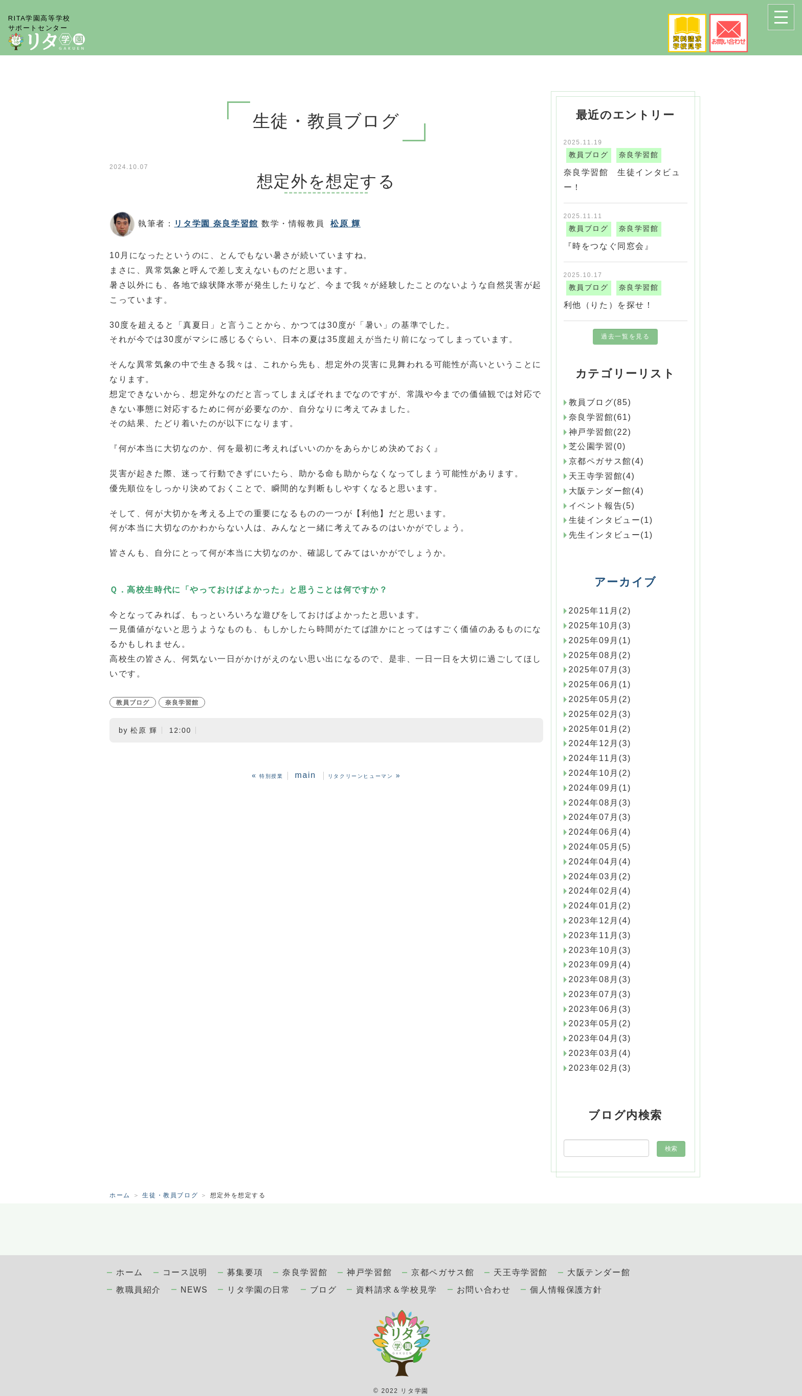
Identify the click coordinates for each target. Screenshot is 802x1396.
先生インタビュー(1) (611, 535)
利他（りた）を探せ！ (609, 305)
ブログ (323, 1289)
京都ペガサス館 (442, 1272)
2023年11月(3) (600, 935)
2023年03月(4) (600, 1053)
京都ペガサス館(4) (606, 461)
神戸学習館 (369, 1272)
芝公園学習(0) (597, 446)
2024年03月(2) (600, 876)
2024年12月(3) (600, 743)
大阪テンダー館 (598, 1272)
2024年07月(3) (600, 817)
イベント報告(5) (602, 505)
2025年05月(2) (600, 699)
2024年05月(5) (600, 846)
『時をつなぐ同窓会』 (609, 246)
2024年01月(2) (600, 905)
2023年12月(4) (600, 920)
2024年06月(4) (600, 832)
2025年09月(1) (600, 640)
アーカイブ (625, 582)
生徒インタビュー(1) (611, 520)
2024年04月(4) (600, 861)
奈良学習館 (181, 702)
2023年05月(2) (600, 1023)
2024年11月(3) (600, 758)
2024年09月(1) (600, 788)
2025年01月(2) (600, 729)
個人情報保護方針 (566, 1289)
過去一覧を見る (625, 336)
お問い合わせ (484, 1289)
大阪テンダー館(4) (606, 491)
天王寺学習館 (521, 1272)
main (305, 775)
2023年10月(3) (600, 950)
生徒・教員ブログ (170, 1195)
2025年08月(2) (600, 655)
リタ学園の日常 (258, 1289)
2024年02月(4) (600, 890)
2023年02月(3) (600, 1068)
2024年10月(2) (600, 773)
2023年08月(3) (600, 979)
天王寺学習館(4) (602, 476)
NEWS (194, 1289)
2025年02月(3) (600, 714)
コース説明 (185, 1272)
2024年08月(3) (600, 802)
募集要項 (245, 1272)
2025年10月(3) (600, 625)
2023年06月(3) (600, 1009)
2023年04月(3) (600, 1038)
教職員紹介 (138, 1289)
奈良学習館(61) (600, 417)
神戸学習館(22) (600, 432)
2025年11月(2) (600, 610)
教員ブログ (132, 702)
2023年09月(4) (600, 964)
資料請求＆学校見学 (396, 1289)
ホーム (119, 1195)
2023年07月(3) (600, 994)
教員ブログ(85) (600, 402)
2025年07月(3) (600, 669)
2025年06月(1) (600, 684)
